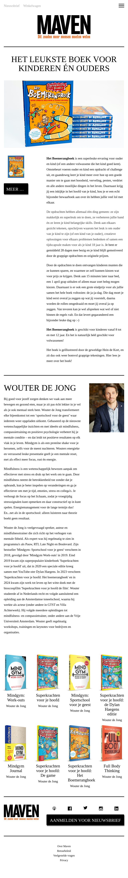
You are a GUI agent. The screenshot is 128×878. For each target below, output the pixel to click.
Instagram (101, 809)
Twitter (85, 807)
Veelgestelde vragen (64, 855)
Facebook (70, 809)
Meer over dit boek (17, 189)
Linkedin (116, 809)
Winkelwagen (32, 6)
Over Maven (64, 846)
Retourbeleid (64, 850)
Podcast (54, 808)
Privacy (64, 860)
